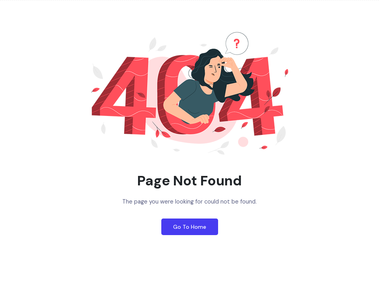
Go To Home (189, 226)
